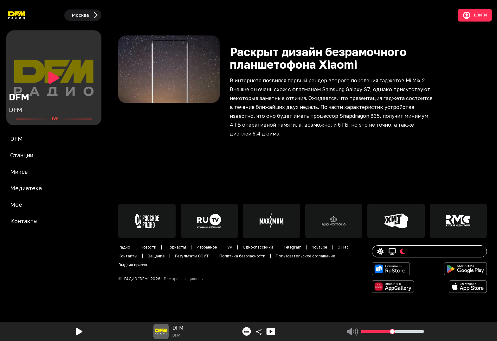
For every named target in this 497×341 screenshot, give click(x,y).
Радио (124, 247)
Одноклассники (258, 247)
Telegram (292, 247)
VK (229, 247)
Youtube (319, 247)
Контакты (128, 256)
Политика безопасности (242, 256)
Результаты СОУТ (192, 256)
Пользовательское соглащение (305, 256)
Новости (148, 247)
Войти (475, 15)
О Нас (343, 247)
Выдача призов (133, 264)
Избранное (207, 247)
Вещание (156, 256)
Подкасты (176, 247)
